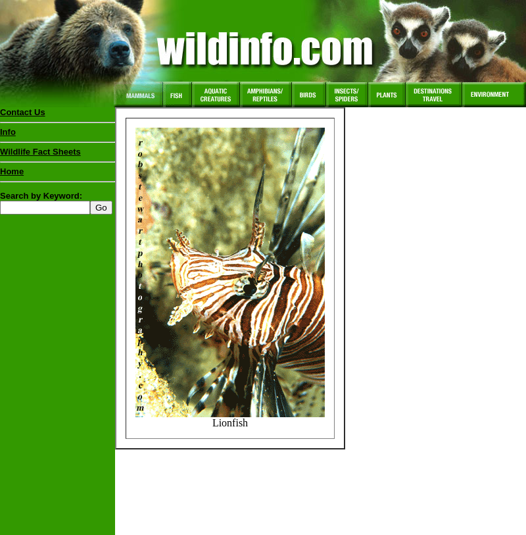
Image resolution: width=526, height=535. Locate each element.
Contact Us (22, 112)
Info (8, 132)
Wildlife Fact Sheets (57, 155)
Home (12, 171)
